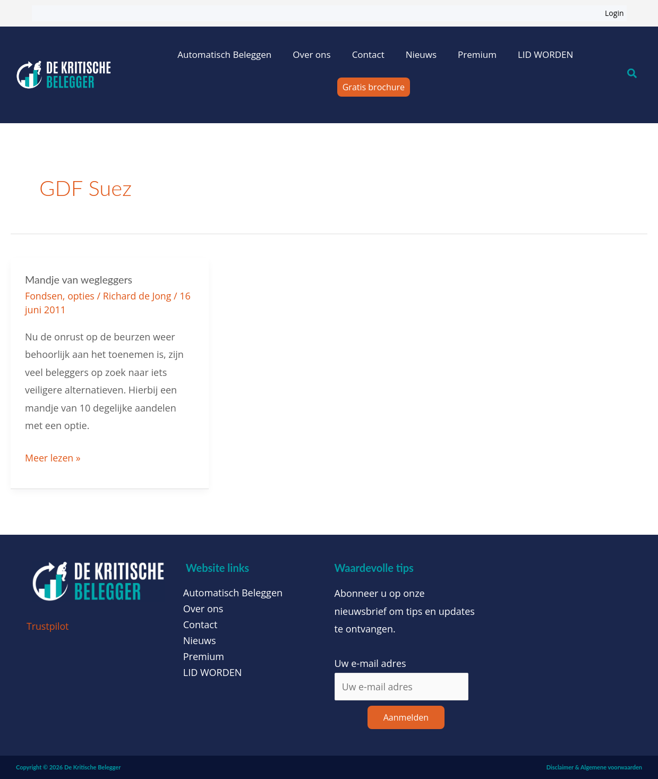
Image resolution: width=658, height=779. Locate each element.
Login (614, 13)
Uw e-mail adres (370, 662)
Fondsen (44, 295)
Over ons (311, 54)
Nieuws (421, 54)
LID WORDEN (545, 54)
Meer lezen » (53, 455)
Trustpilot (48, 625)
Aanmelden (406, 717)
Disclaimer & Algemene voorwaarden (594, 766)
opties (82, 295)
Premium (477, 54)
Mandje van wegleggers (79, 279)
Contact (368, 54)
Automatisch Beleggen (224, 54)
